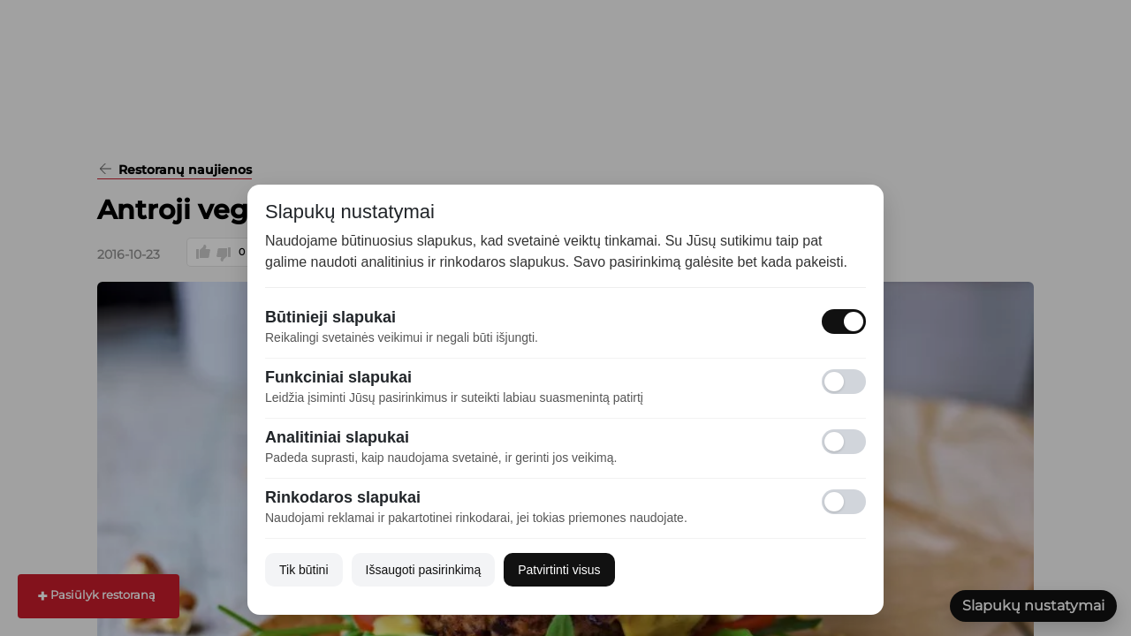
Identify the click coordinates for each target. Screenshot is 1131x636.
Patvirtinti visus (559, 570)
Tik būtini (304, 570)
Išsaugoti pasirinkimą (424, 570)
